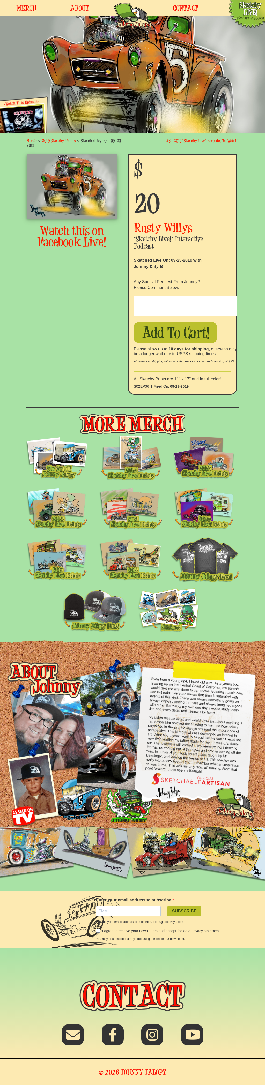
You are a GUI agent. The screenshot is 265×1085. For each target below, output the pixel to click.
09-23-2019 (179, 386)
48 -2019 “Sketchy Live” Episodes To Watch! (202, 140)
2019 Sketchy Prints (59, 140)
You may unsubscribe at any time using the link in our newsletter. (140, 939)
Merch (31, 140)
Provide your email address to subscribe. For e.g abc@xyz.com (139, 922)
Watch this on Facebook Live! (72, 236)
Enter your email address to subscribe (134, 900)
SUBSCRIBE (184, 911)
